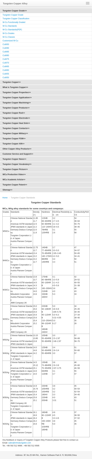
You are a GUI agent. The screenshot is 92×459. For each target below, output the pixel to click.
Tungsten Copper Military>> (15, 133)
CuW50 (6, 77)
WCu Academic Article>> (14, 179)
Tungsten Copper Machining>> (17, 103)
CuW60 (6, 70)
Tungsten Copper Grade (13, 15)
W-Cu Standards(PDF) (12, 30)
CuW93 (6, 44)
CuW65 (6, 66)
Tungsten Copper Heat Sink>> (16, 123)
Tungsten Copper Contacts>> (16, 128)
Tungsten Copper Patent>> (15, 185)
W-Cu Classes (9, 37)
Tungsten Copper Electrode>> (16, 118)
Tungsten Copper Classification (16, 18)
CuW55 (6, 74)
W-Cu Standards (10, 26)
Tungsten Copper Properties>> (17, 92)
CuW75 (6, 59)
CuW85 (6, 52)
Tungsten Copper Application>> (17, 97)
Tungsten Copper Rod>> (14, 113)
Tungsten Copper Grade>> (15, 11)
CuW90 (6, 48)
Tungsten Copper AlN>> (13, 144)
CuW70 (6, 63)
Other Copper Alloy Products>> (17, 149)
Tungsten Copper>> (12, 82)
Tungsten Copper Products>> (16, 108)
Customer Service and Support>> (18, 154)
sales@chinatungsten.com (19, 443)
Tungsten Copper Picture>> (15, 169)
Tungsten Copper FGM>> (14, 138)
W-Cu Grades (8, 33)
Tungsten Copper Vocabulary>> (17, 164)
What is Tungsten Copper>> (15, 87)
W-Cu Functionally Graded (14, 22)
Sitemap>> (7, 190)
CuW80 (6, 55)
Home (5, 198)
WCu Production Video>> (14, 174)
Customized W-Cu (10, 41)
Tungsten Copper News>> (14, 159)
